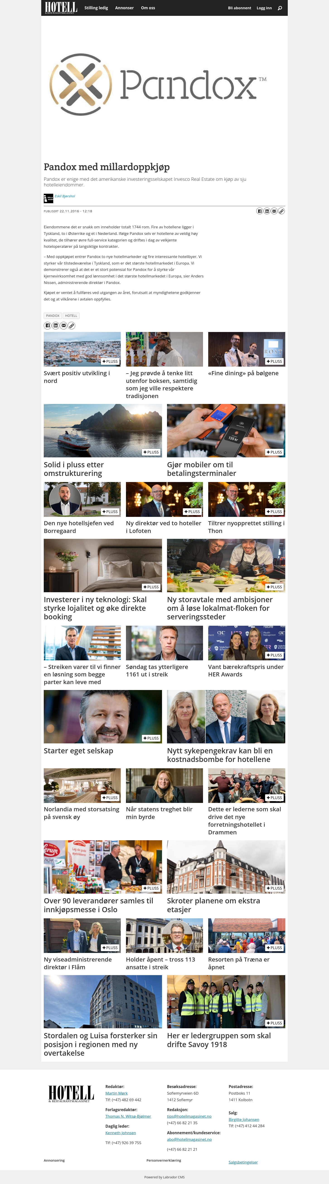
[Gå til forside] (61, 8)
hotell (71, 315)
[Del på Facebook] (259, 211)
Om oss (148, 7)
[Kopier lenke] (281, 211)
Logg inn (264, 7)
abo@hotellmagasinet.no (189, 1139)
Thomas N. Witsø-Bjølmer (128, 1116)
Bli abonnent (239, 7)
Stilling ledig (96, 7)
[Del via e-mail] (274, 211)
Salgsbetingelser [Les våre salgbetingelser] (243, 1162)
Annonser (124, 7)
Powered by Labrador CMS (164, 1177)
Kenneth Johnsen (120, 1132)
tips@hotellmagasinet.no (189, 1116)
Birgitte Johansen (244, 1119)
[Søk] (280, 8)
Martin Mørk (116, 1093)
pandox (53, 315)
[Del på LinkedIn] (267, 211)
